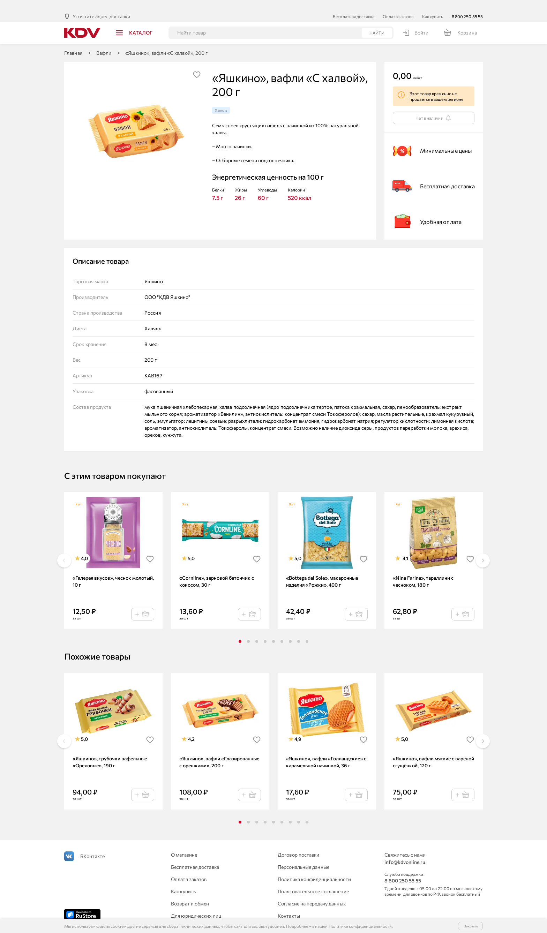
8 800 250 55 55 (467, 5)
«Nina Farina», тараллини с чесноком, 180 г (423, 570)
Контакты (289, 905)
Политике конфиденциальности (360, 926)
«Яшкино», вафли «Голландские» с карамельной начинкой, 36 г (326, 750)
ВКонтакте (92, 845)
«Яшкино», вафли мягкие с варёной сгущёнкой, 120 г (433, 750)
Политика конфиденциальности (314, 868)
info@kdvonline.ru (404, 851)
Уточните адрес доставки (101, 5)
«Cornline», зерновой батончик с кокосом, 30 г (216, 570)
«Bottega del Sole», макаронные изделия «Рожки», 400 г (322, 570)
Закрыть (471, 926)
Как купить (432, 5)
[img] (197, 63)
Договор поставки (299, 844)
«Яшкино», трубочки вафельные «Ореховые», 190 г (110, 750)
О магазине (184, 844)
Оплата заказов (398, 5)
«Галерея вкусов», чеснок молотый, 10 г (113, 570)
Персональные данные (303, 856)
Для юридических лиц (196, 905)
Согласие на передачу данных (312, 892)
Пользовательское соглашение (313, 880)
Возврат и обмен (190, 892)
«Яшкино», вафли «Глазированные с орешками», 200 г (219, 750)
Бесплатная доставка (353, 5)
